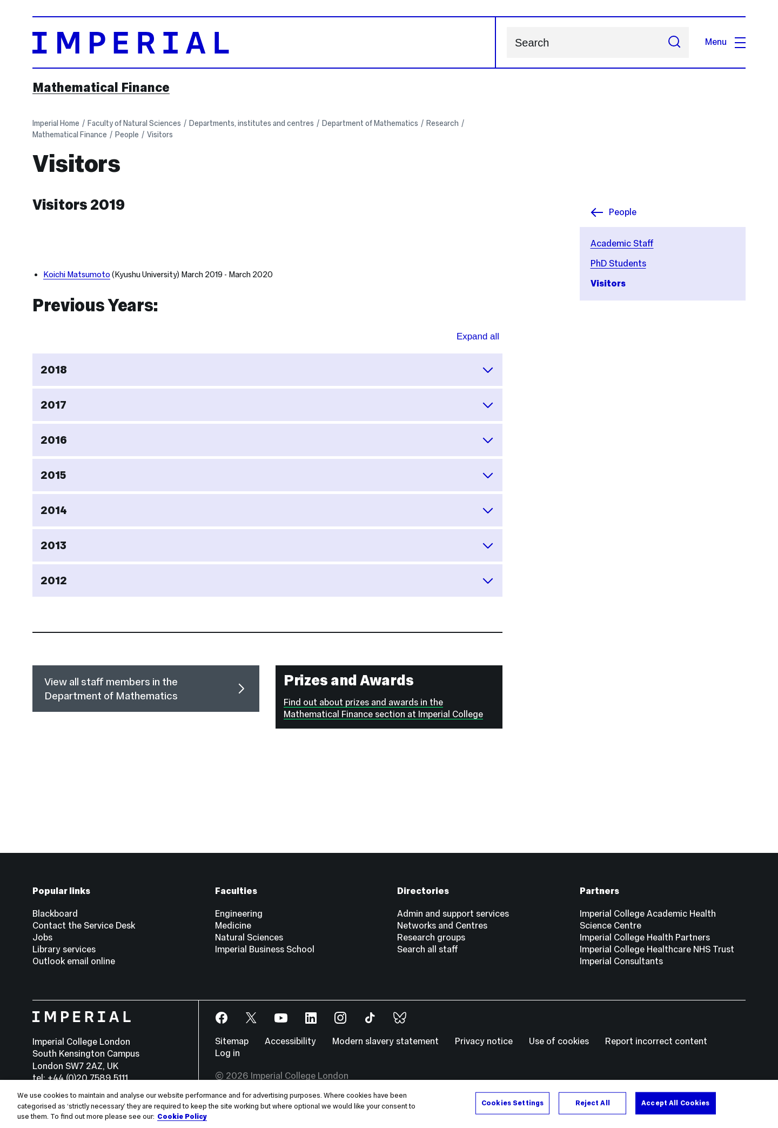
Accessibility (290, 1041)
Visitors (160, 134)
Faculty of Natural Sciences (134, 123)
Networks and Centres (442, 925)
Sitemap (232, 1041)
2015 (267, 475)
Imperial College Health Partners (645, 937)
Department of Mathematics (370, 123)
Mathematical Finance (101, 87)
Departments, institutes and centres (251, 123)
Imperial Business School (264, 949)
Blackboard (55, 913)
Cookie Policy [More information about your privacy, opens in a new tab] (182, 1116)
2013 (267, 545)
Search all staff (427, 949)
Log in (227, 1053)
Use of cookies (559, 1041)
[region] (389, 1104)
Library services (64, 949)
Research (442, 123)
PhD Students (618, 263)
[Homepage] (264, 42)
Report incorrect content (656, 1041)
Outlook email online (73, 961)
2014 (267, 510)
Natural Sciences (249, 937)
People (127, 134)
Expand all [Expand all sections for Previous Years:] (478, 336)
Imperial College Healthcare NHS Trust (657, 949)
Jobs (42, 937)
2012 (267, 580)
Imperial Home (55, 123)
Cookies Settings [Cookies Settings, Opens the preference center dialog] (512, 1102)
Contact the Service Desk (83, 925)
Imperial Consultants (621, 961)
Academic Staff (622, 243)
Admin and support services (453, 913)
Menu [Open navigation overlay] (725, 42)
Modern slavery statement (385, 1041)
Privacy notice (484, 1041)
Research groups (431, 937)
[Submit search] (674, 42)
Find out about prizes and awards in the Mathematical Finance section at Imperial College (383, 708)
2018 (267, 369)
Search (506, 42)
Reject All (592, 1102)
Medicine (233, 925)
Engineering (239, 913)
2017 (267, 404)
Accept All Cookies (675, 1102)
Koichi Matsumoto (76, 274)
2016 (267, 439)
